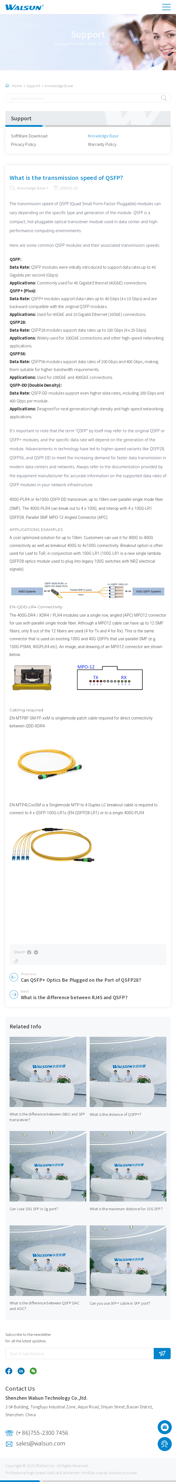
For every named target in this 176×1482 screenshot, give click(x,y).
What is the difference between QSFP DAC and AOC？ (45, 1305)
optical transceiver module (71, 1472)
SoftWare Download (29, 136)
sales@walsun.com (40, 1443)
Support (33, 85)
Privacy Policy (23, 144)
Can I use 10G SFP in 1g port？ (35, 1208)
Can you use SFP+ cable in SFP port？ (121, 1303)
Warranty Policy (102, 144)
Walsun (42, 1465)
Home (17, 85)
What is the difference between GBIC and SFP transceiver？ (47, 1116)
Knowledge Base (59, 85)
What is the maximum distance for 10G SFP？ (127, 1208)
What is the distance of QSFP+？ (116, 1114)
